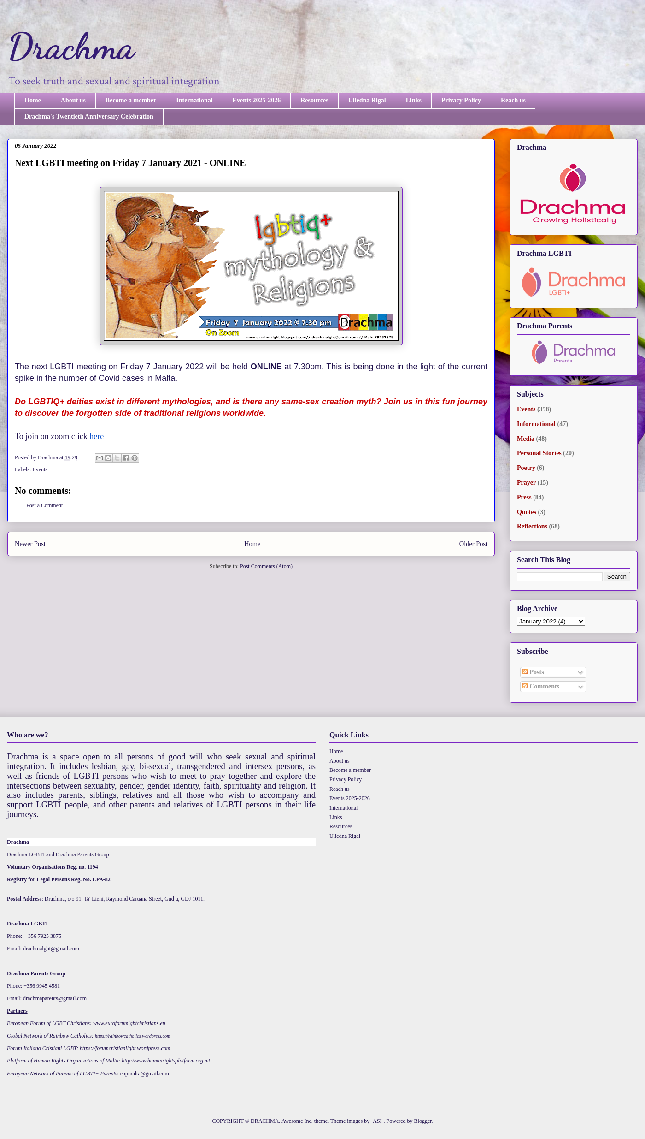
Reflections (532, 526)
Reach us (513, 100)
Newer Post (30, 543)
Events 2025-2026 (257, 100)
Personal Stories (539, 453)
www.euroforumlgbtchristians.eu (129, 1023)
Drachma (71, 46)
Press (524, 497)
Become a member (131, 100)
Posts (533, 672)
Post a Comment (44, 505)
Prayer (526, 482)
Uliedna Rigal (367, 100)
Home (32, 100)
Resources (314, 100)
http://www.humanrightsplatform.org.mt (166, 1060)
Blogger (423, 1121)
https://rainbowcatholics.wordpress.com (132, 1035)
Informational (536, 424)
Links (414, 100)
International (194, 100)
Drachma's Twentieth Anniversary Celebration (88, 116)
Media (525, 438)
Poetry (526, 467)
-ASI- (377, 1121)
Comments (540, 686)
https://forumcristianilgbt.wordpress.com (125, 1048)
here (96, 436)
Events (39, 469)
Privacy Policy (461, 100)
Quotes (526, 512)
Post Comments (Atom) (266, 566)
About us (73, 100)
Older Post (473, 543)
